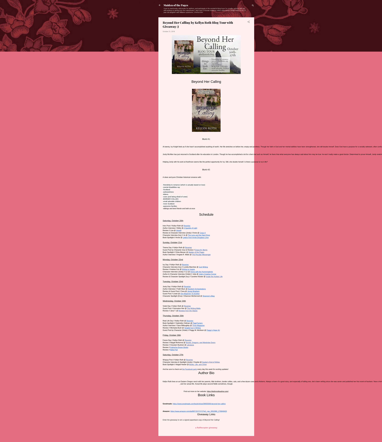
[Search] (253, 6)
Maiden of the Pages (176, 5)
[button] (248, 22)
